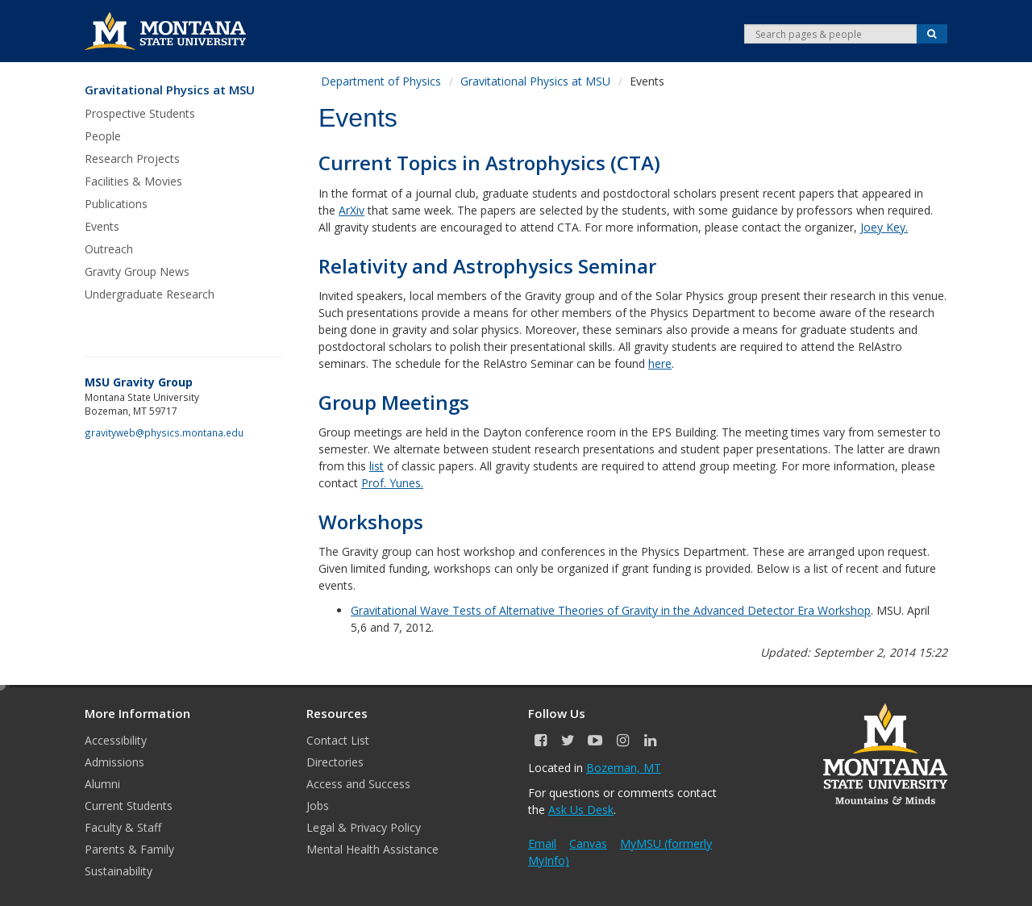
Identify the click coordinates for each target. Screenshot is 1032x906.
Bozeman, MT (623, 767)
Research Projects (132, 158)
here (660, 363)
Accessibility (116, 740)
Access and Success (358, 783)
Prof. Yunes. (392, 483)
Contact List (337, 740)
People (103, 136)
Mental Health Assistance (372, 849)
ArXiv (351, 210)
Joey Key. (884, 227)
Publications (116, 203)
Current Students (129, 805)
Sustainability (118, 871)
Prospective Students (140, 113)
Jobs (317, 805)
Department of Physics (381, 81)
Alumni (102, 783)
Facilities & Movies (133, 181)
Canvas (588, 843)
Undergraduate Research (149, 294)
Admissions (114, 762)
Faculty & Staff (123, 827)
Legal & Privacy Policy (363, 827)
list (376, 466)
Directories (335, 762)
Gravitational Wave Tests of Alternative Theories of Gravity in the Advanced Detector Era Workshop (611, 610)
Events (102, 226)
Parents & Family (129, 849)
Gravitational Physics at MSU (170, 90)
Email (542, 843)
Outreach (109, 249)
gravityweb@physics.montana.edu (164, 432)
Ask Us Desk (581, 809)
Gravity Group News (137, 271)
